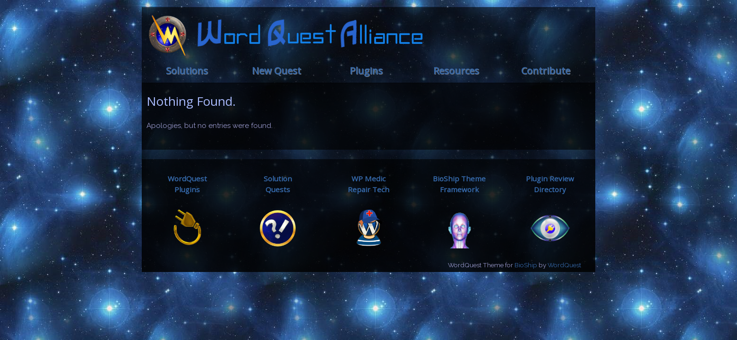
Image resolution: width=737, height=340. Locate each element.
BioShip (525, 265)
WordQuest (564, 265)
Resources (456, 70)
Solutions (187, 70)
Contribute (545, 70)
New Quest (276, 70)
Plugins (366, 70)
